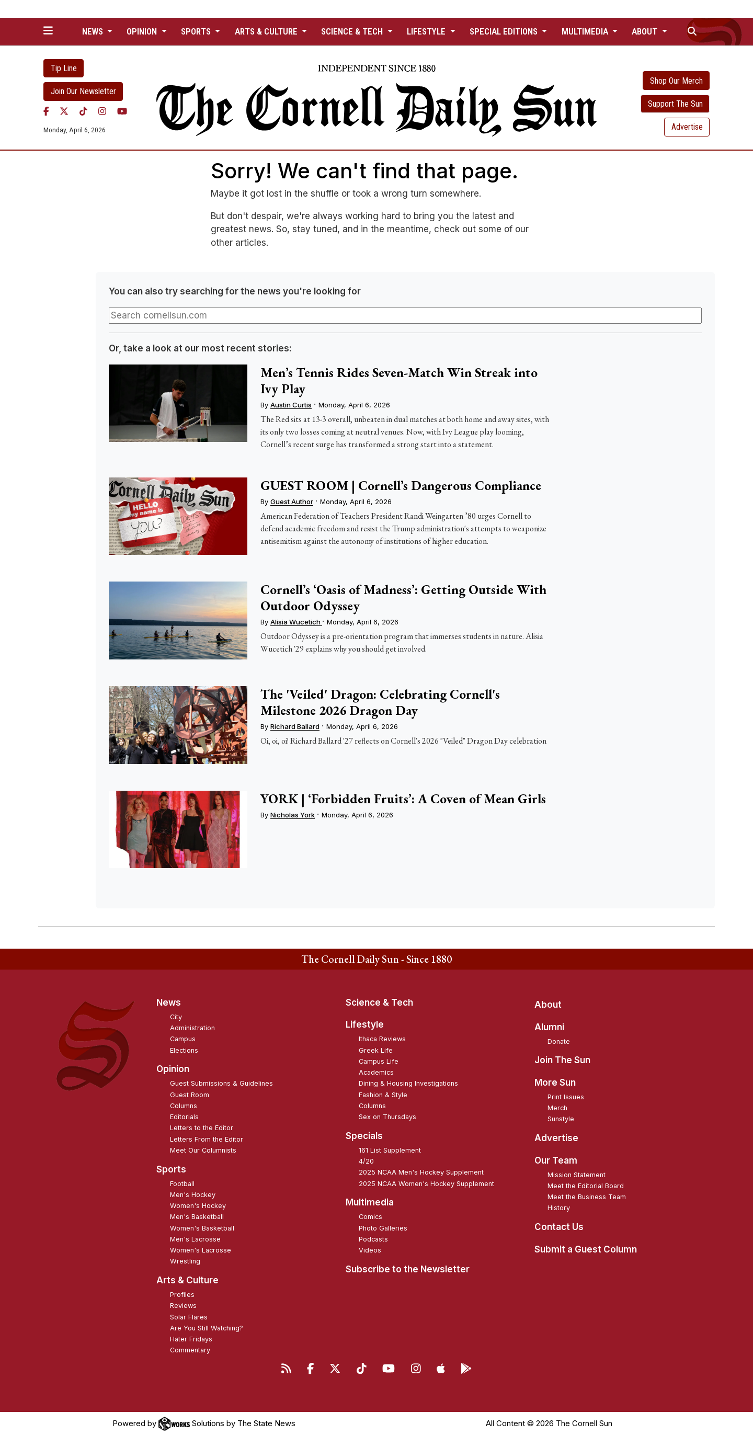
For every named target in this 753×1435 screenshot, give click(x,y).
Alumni (549, 1027)
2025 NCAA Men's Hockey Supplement (421, 1172)
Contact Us (559, 1227)
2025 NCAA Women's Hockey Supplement (426, 1184)
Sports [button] (197, 31)
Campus (183, 1039)
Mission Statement (576, 1175)
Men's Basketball (197, 1217)
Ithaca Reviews (382, 1039)
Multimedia (370, 1202)
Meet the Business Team (586, 1197)
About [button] (645, 31)
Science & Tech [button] (353, 31)
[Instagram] (102, 111)
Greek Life (376, 1050)
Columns (183, 1106)
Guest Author (291, 501)
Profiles (182, 1295)
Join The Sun (562, 1060)
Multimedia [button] (586, 31)
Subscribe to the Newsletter (408, 1269)
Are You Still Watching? (206, 1328)
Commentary (190, 1350)
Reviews (183, 1305)
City (176, 1017)
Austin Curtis (291, 405)
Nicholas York (292, 815)
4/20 (366, 1161)
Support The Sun (675, 104)
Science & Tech (379, 1002)
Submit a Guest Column (585, 1249)
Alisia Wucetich (296, 622)
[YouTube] (122, 111)
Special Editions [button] (505, 31)
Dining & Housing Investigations (408, 1083)
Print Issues (565, 1097)
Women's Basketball (202, 1228)
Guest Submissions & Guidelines (221, 1083)
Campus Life (378, 1061)
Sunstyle (560, 1119)
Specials (364, 1136)
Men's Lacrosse (195, 1239)
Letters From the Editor (206, 1139)
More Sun (555, 1082)
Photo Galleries (383, 1228)
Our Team (555, 1160)
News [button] (93, 31)
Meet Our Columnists (203, 1150)
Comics (370, 1217)
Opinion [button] (143, 31)
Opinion (172, 1069)
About (548, 1004)
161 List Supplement (390, 1150)
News (168, 1002)
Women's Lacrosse (200, 1250)
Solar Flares (189, 1317)
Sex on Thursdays (387, 1117)
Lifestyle (365, 1024)
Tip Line (64, 68)
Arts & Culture (187, 1280)
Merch (557, 1108)
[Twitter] (64, 111)
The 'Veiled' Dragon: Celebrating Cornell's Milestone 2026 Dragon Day (380, 702)
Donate (558, 1041)
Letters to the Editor (201, 1128)
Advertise (687, 127)
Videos (370, 1250)
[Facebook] (46, 111)
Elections (184, 1050)
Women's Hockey (198, 1206)
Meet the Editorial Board (585, 1186)
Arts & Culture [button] (267, 31)
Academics (376, 1072)
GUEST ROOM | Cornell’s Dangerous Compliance (400, 485)
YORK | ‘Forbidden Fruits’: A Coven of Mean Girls (403, 798)
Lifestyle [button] (427, 31)
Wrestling (185, 1261)
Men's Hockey (192, 1195)
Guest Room (189, 1095)
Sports (171, 1169)
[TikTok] (83, 111)
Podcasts (373, 1239)
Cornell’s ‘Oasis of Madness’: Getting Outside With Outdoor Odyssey (403, 597)
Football (182, 1184)
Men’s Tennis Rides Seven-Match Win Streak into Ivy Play (399, 380)
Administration (192, 1028)
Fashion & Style (383, 1095)
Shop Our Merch (676, 81)
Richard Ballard (295, 726)
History (558, 1208)
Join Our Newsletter (83, 91)
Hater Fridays (191, 1339)
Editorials (184, 1117)
